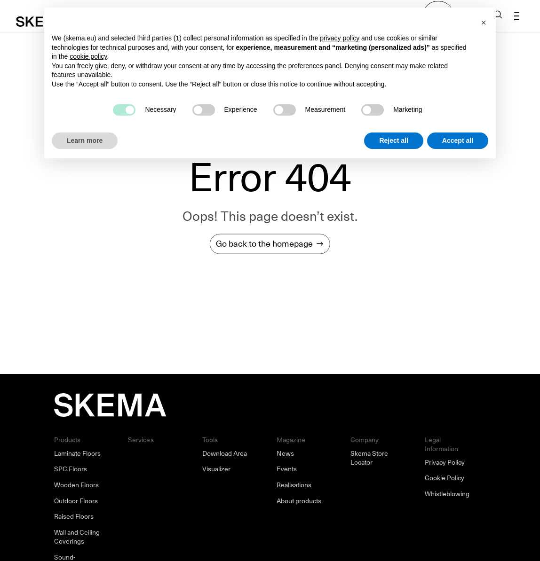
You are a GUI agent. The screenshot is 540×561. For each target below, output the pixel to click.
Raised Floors (74, 516)
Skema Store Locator (369, 458)
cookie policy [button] (88, 56)
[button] (483, 22)
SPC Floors (70, 469)
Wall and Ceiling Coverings (77, 537)
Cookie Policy (444, 478)
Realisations (294, 485)
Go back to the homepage (264, 243)
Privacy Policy (445, 462)
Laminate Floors (77, 453)
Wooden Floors (76, 485)
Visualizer (216, 469)
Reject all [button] (393, 140)
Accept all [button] (457, 140)
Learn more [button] (85, 140)
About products (299, 501)
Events (287, 469)
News (285, 453)
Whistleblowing (447, 494)
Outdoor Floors (76, 501)
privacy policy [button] (339, 38)
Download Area (224, 453)
